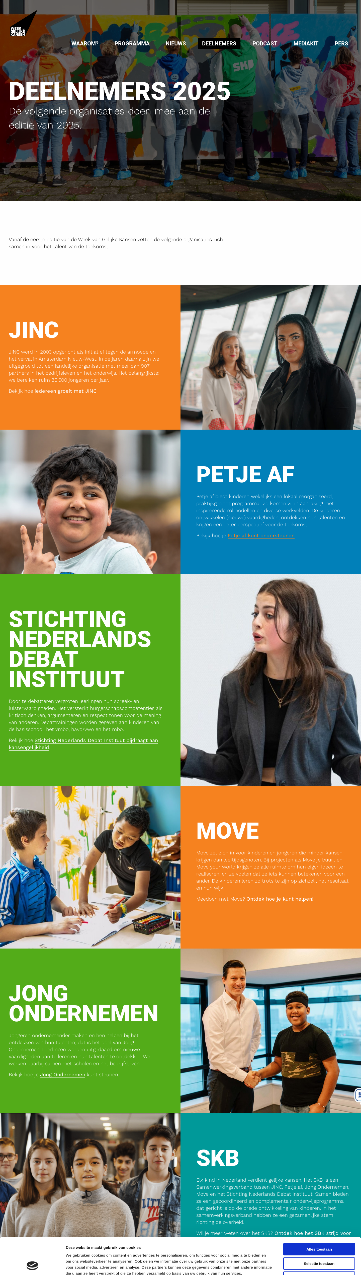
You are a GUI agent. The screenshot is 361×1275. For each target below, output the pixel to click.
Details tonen (271, 1265)
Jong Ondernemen (62, 1074)
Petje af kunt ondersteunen (261, 535)
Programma (132, 43)
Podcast (265, 43)
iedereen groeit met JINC (66, 391)
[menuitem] (85, 43)
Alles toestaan (319, 1215)
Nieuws (176, 43)
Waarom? (85, 43)
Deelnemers (219, 43)
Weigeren (319, 1243)
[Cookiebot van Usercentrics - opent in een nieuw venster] (32, 1265)
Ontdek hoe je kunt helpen (279, 899)
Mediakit (306, 43)
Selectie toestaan (319, 1229)
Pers (341, 43)
